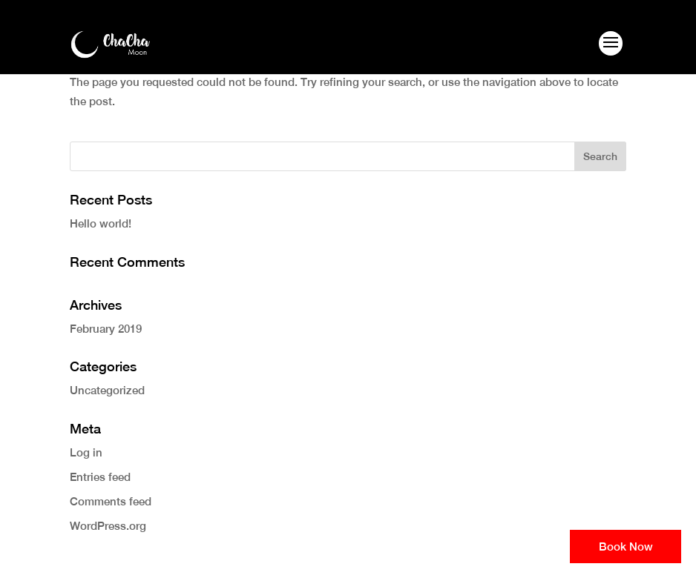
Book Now (626, 546)
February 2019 (106, 328)
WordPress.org (108, 525)
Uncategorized (107, 390)
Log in (86, 452)
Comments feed (110, 501)
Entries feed (100, 477)
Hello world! (100, 223)
